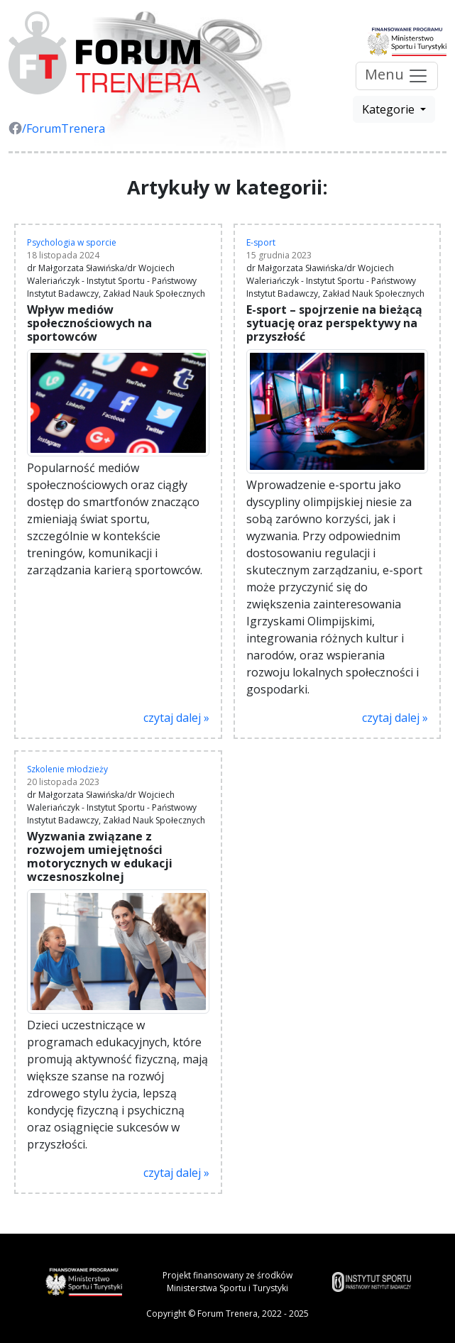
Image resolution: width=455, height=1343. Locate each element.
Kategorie (389, 109)
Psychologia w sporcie (71, 242)
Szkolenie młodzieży (67, 769)
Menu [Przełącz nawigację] (397, 76)
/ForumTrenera (57, 128)
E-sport (260, 242)
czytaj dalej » (176, 717)
